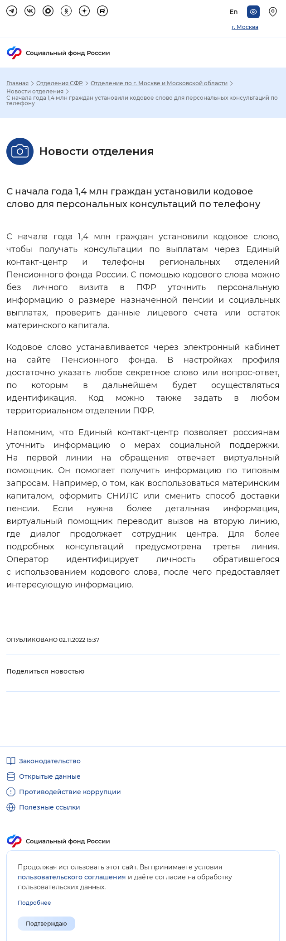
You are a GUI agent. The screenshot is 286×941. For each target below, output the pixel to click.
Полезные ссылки (49, 807)
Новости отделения (34, 91)
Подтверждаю (46, 923)
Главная (17, 83)
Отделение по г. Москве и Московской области (159, 83)
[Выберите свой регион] (274, 11)
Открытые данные (50, 776)
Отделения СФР (59, 83)
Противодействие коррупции (70, 792)
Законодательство (50, 761)
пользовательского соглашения (72, 877)
